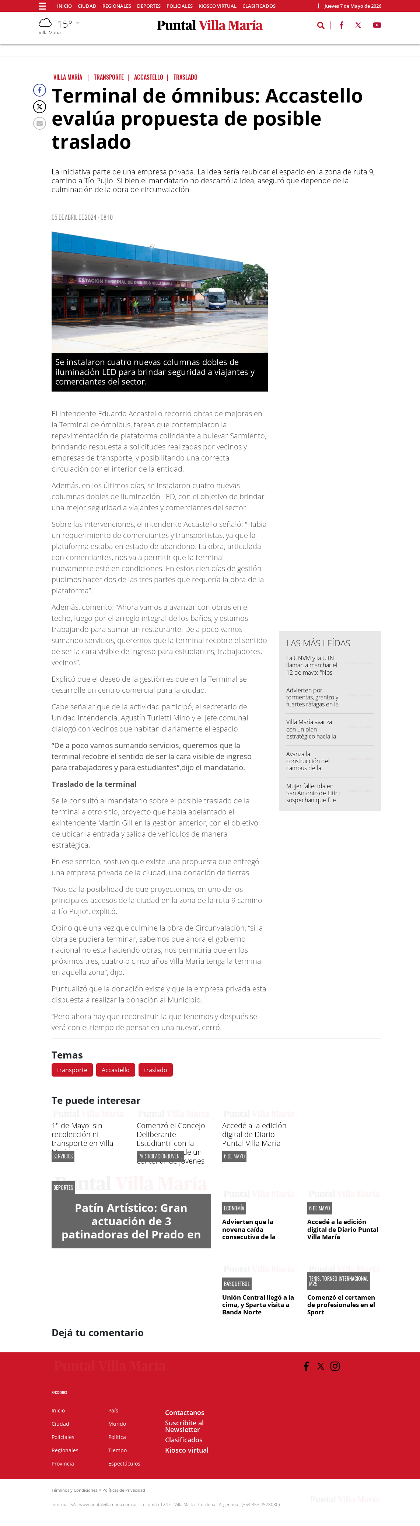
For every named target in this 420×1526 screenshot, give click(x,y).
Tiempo (117, 1450)
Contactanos (184, 1412)
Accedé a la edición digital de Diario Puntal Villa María (254, 1134)
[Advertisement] (334, 477)
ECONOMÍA (234, 1208)
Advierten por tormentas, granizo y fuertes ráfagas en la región (312, 701)
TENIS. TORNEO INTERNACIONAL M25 (338, 1281)
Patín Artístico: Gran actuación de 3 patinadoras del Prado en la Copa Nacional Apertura (131, 1234)
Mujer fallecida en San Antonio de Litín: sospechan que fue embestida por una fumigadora (313, 800)
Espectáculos (124, 1463)
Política (117, 1436)
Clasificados (259, 6)
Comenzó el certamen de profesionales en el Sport (341, 1305)
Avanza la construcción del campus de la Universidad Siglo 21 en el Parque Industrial (313, 771)
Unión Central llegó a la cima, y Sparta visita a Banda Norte (258, 1305)
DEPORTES (63, 1187)
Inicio (64, 6)
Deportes (149, 6)
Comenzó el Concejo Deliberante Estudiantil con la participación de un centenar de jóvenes (171, 1143)
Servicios (63, 1156)
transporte (72, 1070)
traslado (155, 1070)
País (113, 1410)
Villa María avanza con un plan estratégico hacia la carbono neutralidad (313, 732)
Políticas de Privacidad (123, 1490)
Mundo (117, 1423)
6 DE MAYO (234, 1156)
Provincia (63, 1463)
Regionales (116, 6)
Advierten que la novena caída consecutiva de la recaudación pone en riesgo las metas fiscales (259, 1236)
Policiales (180, 6)
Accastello (116, 1070)
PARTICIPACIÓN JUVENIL (160, 1156)
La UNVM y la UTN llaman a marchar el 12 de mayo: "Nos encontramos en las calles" (311, 672)
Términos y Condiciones (74, 1490)
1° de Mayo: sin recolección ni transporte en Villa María (82, 1138)
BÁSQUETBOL (237, 1283)
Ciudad (87, 6)
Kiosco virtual (218, 6)
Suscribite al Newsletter (184, 1426)
